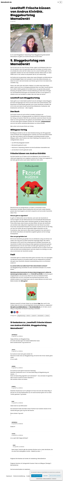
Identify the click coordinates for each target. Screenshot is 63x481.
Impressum (54, 478)
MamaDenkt (40, 317)
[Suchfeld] (58, 2)
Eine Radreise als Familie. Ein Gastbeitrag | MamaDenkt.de (31, 461)
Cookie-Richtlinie (39, 478)
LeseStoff (34, 317)
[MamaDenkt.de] (6, 2)
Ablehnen (45, 475)
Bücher (28, 317)
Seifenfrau (14, 336)
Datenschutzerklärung (47, 478)
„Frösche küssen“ (47, 122)
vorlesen (47, 317)
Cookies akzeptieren (36, 475)
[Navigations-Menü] (60, 2)
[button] (12, 314)
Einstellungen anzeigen (55, 475)
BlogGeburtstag (21, 317)
